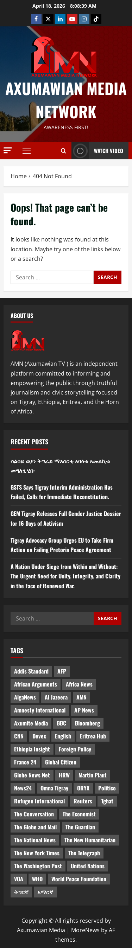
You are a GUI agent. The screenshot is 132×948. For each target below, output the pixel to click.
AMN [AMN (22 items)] (81, 697)
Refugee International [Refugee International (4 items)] (39, 801)
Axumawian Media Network (66, 100)
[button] (8, 150)
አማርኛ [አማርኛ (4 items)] (45, 892)
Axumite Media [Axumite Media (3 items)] (31, 723)
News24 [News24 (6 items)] (23, 788)
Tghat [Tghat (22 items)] (107, 801)
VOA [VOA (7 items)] (18, 879)
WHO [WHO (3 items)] (37, 879)
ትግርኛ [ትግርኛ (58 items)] (21, 892)
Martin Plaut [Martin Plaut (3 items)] (92, 775)
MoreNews (85, 930)
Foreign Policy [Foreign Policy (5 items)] (75, 749)
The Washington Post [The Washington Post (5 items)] (38, 866)
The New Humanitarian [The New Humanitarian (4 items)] (89, 840)
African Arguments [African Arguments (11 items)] (35, 684)
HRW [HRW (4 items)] (64, 775)
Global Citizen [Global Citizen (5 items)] (60, 762)
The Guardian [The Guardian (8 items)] (80, 827)
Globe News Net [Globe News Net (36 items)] (32, 775)
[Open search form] (63, 150)
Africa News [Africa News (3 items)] (79, 684)
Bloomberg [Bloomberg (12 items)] (87, 723)
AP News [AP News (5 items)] (84, 710)
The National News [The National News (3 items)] (35, 840)
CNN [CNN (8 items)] (19, 736)
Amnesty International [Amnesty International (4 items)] (39, 710)
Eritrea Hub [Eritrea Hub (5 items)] (93, 736)
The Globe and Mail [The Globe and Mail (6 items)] (35, 827)
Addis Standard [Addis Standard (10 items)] (31, 671)
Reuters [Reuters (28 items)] (83, 801)
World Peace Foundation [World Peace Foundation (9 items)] (78, 879)
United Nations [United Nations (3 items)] (88, 866)
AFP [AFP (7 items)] (61, 671)
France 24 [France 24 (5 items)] (25, 762)
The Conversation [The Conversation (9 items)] (34, 814)
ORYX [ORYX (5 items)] (83, 788)
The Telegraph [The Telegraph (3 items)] (84, 853)
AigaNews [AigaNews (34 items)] (25, 697)
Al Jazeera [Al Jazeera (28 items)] (56, 697)
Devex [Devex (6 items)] (39, 736)
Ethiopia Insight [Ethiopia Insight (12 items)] (32, 749)
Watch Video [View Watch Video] (97, 150)
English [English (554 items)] (63, 736)
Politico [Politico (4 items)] (107, 788)
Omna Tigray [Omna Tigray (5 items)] (54, 788)
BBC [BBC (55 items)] (61, 723)
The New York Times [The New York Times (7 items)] (36, 853)
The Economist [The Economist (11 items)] (79, 814)
